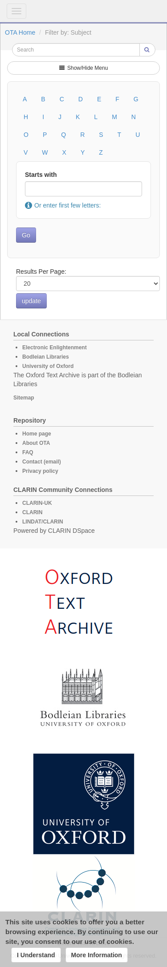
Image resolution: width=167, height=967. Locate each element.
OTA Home (20, 32)
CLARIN (32, 512)
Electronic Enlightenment (54, 347)
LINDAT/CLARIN (42, 522)
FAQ (27, 452)
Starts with (41, 174)
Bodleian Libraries (45, 357)
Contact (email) (41, 462)
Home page (36, 434)
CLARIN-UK (37, 503)
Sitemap (23, 398)
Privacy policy (40, 471)
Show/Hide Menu (83, 68)
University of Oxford (47, 366)
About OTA (36, 443)
